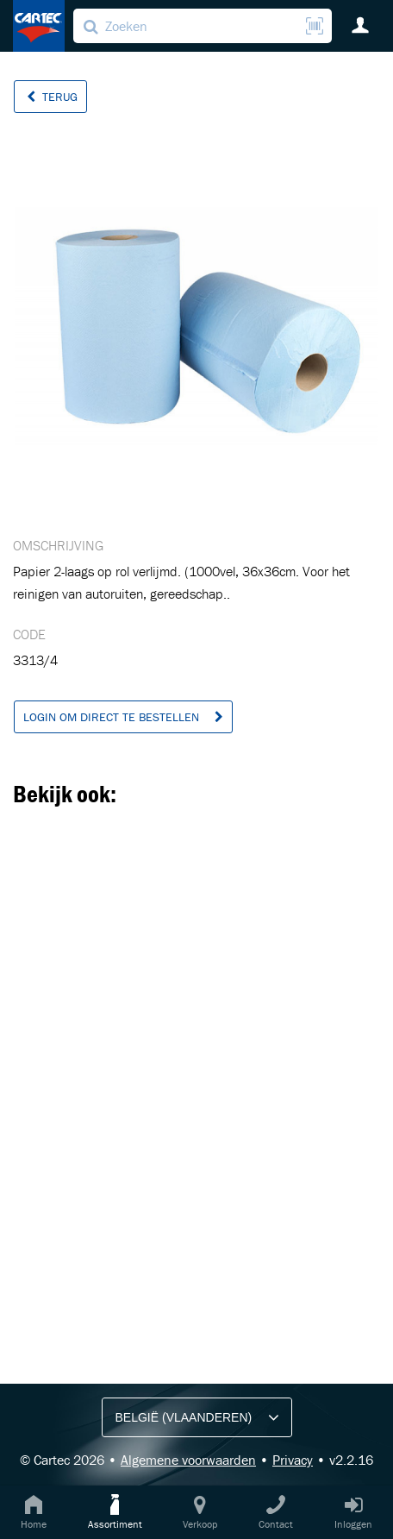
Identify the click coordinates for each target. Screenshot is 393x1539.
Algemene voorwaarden (188, 1459)
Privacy (292, 1459)
